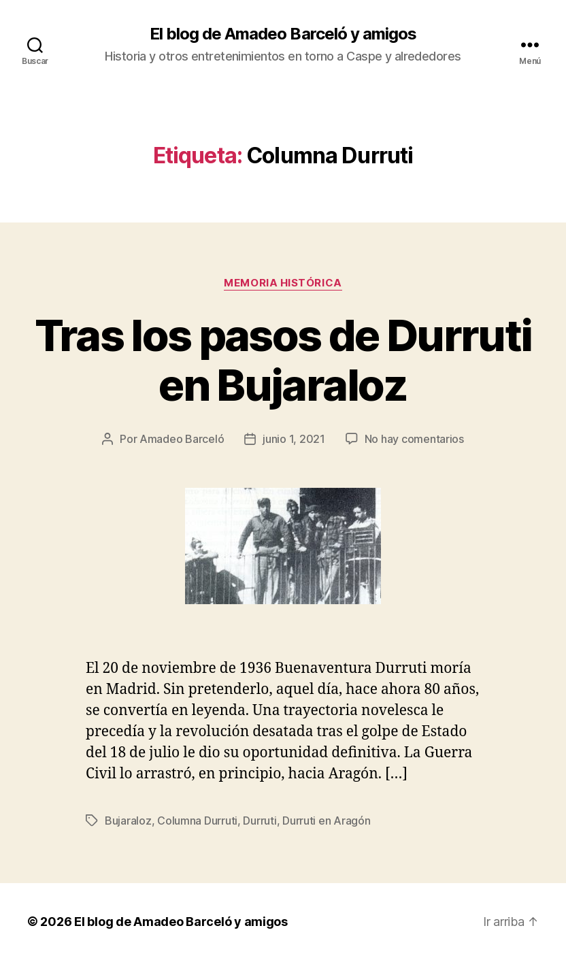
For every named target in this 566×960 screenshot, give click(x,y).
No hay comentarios (414, 439)
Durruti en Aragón (326, 820)
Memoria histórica (283, 283)
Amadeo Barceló (181, 439)
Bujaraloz (128, 820)
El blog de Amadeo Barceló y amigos (283, 34)
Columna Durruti (197, 820)
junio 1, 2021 (294, 439)
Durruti (259, 820)
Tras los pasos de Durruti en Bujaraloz (283, 360)
